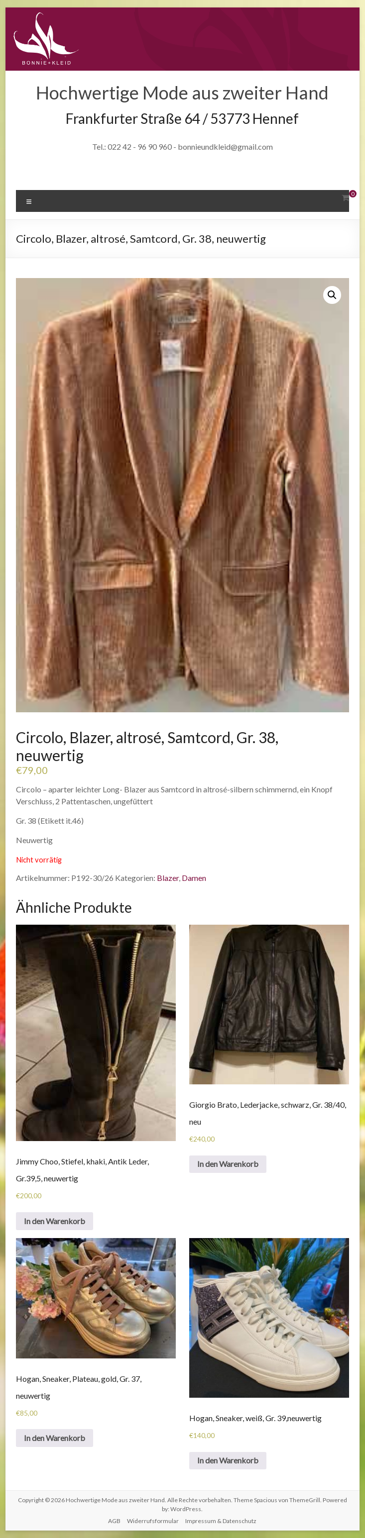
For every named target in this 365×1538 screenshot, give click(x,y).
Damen (194, 877)
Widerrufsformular (153, 1521)
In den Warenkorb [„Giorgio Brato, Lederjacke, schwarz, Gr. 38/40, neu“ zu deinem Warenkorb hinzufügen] (227, 1163)
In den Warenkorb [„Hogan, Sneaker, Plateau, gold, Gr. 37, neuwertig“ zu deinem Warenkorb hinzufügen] (54, 1437)
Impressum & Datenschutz (220, 1521)
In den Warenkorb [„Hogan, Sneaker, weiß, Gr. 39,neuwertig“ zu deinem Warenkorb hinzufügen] (227, 1460)
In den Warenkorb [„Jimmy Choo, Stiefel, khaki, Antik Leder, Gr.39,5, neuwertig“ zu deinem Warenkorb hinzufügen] (54, 1221)
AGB (114, 1521)
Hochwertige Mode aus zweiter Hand (182, 92)
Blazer (168, 877)
